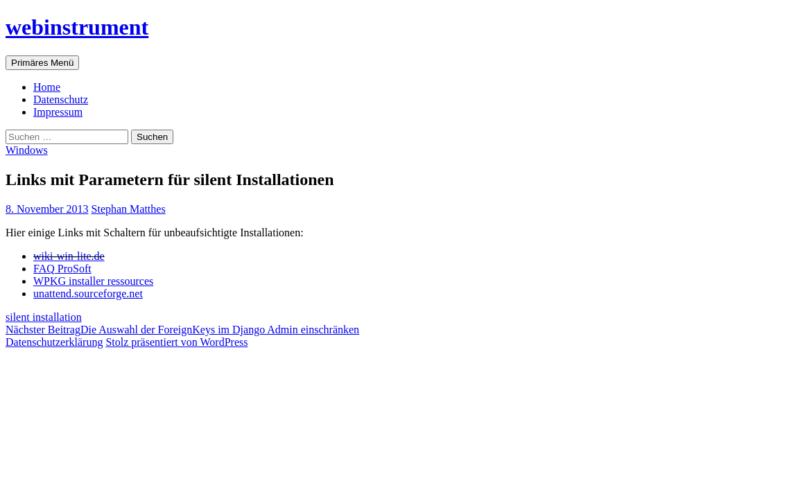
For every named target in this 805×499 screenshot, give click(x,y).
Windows (27, 150)
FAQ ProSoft (62, 268)
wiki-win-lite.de (69, 256)
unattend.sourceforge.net (88, 293)
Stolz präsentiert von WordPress (176, 342)
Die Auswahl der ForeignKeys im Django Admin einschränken (182, 329)
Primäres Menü (42, 63)
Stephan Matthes (129, 209)
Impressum (58, 112)
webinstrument (77, 27)
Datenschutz (60, 99)
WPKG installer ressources (93, 281)
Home (46, 87)
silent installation (44, 317)
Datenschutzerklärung (54, 342)
